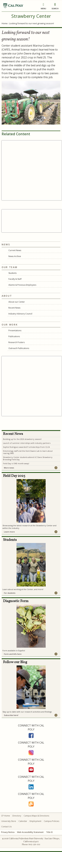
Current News (14, 250)
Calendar (23, 821)
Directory (16, 815)
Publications (14, 336)
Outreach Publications (18, 348)
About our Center (16, 301)
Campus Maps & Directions (36, 815)
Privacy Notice (8, 832)
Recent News (14, 307)
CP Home (5, 815)
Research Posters (16, 342)
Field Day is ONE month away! (16, 463)
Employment (35, 821)
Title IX (49, 832)
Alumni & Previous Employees (22, 285)
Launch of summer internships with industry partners (26, 443)
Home (5, 23)
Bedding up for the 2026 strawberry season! (22, 439)
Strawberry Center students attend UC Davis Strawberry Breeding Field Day (27, 458)
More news (9, 467)
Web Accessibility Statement (30, 832)
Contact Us (6, 826)
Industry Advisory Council (20, 313)
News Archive (14, 256)
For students (9, 593)
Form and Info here (12, 654)
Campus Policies (51, 821)
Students (12, 273)
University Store (8, 821)
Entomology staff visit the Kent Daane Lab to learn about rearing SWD (28, 452)
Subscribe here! (11, 715)
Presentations (14, 330)
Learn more (9, 531)
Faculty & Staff (14, 279)
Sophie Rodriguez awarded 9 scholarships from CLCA (26, 447)
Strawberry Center (31, 16)
